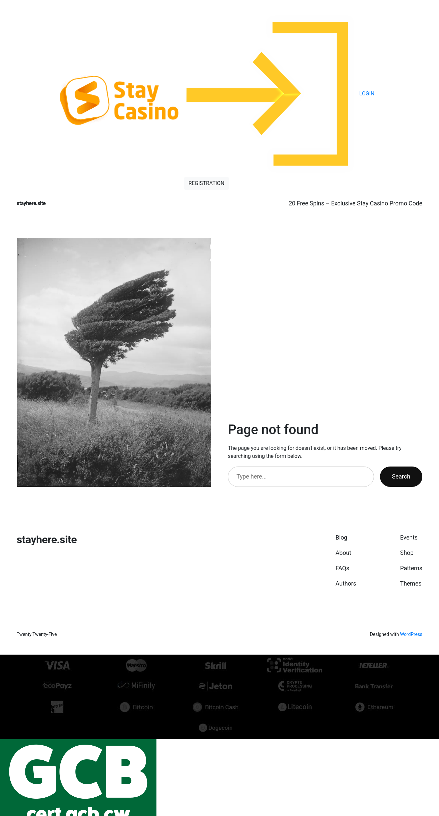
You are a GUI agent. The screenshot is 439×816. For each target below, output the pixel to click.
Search (401, 476)
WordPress (411, 634)
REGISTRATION (206, 183)
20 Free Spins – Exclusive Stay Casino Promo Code (355, 203)
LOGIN (279, 93)
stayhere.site (31, 203)
